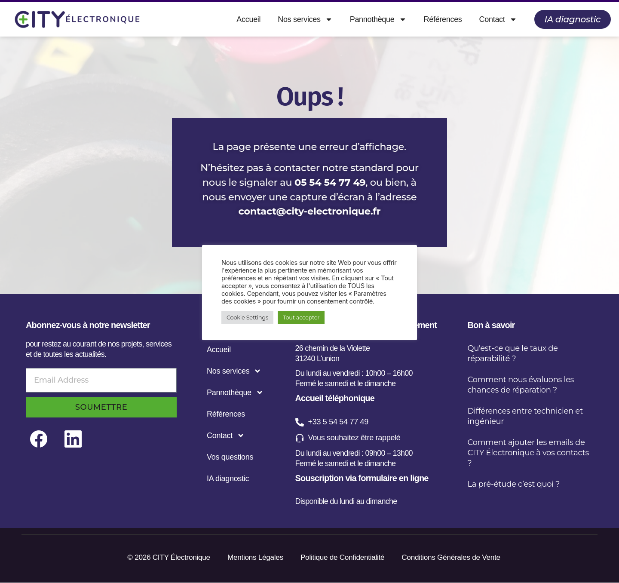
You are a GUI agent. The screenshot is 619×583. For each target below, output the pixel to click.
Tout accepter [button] (301, 317)
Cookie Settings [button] (247, 317)
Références (443, 19)
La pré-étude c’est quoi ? (514, 484)
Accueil (248, 19)
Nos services (305, 19)
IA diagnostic (228, 478)
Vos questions (230, 457)
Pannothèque (378, 19)
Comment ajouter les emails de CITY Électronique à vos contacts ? (528, 453)
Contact (498, 19)
